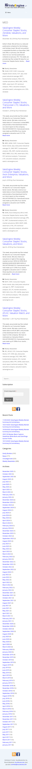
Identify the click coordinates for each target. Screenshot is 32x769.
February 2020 (8, 649)
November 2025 (8, 471)
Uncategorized (7, 459)
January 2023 (7, 559)
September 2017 (8, 724)
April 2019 (6, 675)
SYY (16, 84)
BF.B (21, 213)
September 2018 (8, 693)
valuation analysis (19, 87)
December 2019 (8, 655)
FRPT (21, 76)
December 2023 (8, 531)
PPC (15, 292)
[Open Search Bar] (26, 12)
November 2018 (8, 688)
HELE (20, 79)
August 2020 (7, 634)
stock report (7, 364)
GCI (25, 220)
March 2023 (7, 554)
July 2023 (6, 544)
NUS (7, 292)
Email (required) (10, 391)
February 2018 (8, 711)
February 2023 (8, 557)
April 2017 (6, 737)
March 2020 (7, 647)
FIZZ (17, 356)
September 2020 (8, 631)
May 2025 (6, 487)
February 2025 (8, 495)
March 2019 (7, 678)
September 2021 (8, 600)
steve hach (10, 84)
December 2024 (8, 500)
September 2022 (8, 569)
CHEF (15, 71)
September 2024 (8, 507)
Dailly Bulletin (7, 453)
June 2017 (6, 732)
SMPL (4, 84)
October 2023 (7, 536)
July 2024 (6, 513)
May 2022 (6, 580)
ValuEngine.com (19, 762)
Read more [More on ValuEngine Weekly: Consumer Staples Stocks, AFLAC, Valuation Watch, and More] (6, 343)
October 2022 (7, 567)
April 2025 (6, 489)
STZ (4, 295)
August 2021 (7, 603)
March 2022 (7, 585)
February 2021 (8, 618)
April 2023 (6, 551)
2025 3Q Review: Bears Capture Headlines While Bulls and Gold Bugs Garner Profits (15, 436)
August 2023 (7, 541)
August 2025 (7, 479)
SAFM (25, 81)
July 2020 (6, 636)
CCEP (11, 71)
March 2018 (7, 709)
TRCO (11, 87)
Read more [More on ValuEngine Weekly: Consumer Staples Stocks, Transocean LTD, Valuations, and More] (6, 135)
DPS (27, 218)
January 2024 (7, 528)
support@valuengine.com (19, 764)
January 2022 (7, 590)
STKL (12, 226)
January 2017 (7, 745)
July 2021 (6, 605)
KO (23, 79)
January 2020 (7, 652)
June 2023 (6, 546)
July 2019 (6, 667)
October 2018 (7, 691)
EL (9, 148)
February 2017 (8, 742)
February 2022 (8, 587)
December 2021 (8, 593)
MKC (21, 81)
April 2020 (6, 644)
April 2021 (6, 613)
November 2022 (8, 564)
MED (17, 81)
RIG (16, 153)
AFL (6, 351)
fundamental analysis (10, 79)
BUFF (6, 282)
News (4, 456)
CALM (6, 71)
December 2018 (8, 686)
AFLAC (10, 351)
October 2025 (7, 474)
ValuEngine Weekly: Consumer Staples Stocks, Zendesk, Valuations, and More (15, 31)
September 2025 (8, 476)
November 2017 (8, 719)
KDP (13, 151)
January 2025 (7, 497)
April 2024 (6, 520)
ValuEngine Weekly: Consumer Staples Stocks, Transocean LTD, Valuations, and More (16, 103)
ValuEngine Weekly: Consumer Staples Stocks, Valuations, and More (15, 241)
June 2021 (6, 608)
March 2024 (7, 523)
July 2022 (6, 575)
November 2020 (8, 626)
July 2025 (6, 482)
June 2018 (6, 701)
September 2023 (8, 538)
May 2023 (6, 549)
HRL (10, 151)
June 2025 (6, 484)
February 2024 (8, 526)
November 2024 (8, 502)
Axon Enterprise (14, 213)
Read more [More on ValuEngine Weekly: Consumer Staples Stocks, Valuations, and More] (15, 274)
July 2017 (6, 729)
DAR (25, 215)
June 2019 (6, 670)
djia (22, 74)
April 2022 (6, 582)
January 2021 (7, 621)
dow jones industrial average (15, 218)
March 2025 (7, 492)
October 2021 (7, 598)
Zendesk (5, 92)
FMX (20, 356)
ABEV (6, 143)
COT (18, 74)
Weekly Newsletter (11, 68)
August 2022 (7, 572)
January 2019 (7, 683)
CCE (14, 351)
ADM (10, 143)
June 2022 (6, 577)
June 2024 (6, 515)
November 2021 (8, 595)
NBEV (8, 153)
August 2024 (7, 510)
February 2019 (8, 680)
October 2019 (7, 660)
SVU (26, 153)
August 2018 (7, 696)
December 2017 (8, 716)
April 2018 (6, 706)
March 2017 (7, 740)
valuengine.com (19, 89)
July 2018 (6, 698)
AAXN (6, 213)
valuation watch (8, 89)
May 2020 (6, 642)
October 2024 (7, 505)
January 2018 (7, 714)
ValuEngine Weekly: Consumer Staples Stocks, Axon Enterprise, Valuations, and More (16, 173)
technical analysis (11, 156)
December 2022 (8, 562)
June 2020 (6, 639)
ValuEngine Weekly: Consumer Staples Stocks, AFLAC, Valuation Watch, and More (16, 312)
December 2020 (8, 624)
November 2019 (8, 657)
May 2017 (6, 734)
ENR (12, 148)
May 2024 (6, 518)
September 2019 (8, 662)
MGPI (21, 223)
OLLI (12, 153)
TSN (19, 295)
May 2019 (6, 673)
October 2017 (7, 722)
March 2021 (7, 616)
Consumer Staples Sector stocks (13, 215)
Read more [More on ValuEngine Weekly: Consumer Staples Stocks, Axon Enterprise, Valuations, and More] (6, 205)
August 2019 (7, 665)
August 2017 (7, 727)
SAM (25, 223)
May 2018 (6, 704)
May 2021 (6, 611)
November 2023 (8, 533)
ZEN (26, 89)
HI (12, 290)
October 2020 (7, 629)
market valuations (9, 81)
